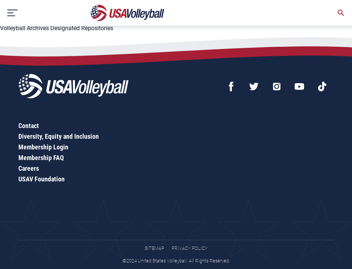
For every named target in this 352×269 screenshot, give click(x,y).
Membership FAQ (41, 158)
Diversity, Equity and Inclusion (58, 136)
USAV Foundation (41, 179)
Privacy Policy (190, 248)
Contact (28, 126)
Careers (28, 168)
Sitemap (154, 248)
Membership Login (43, 147)
